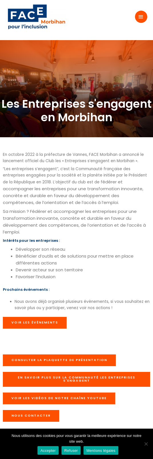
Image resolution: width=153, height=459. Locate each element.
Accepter (47, 450)
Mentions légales (101, 450)
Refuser (71, 450)
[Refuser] (146, 444)
